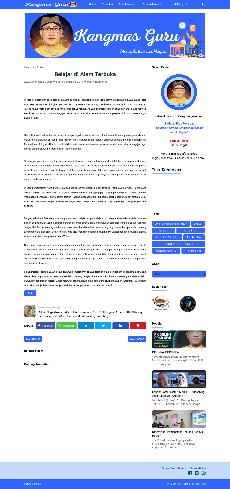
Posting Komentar (97, 81)
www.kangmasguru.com (55, 307)
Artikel (31, 293)
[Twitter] (66, 325)
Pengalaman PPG (166, 250)
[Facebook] (45, 325)
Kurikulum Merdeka (167, 237)
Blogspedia (200, 484)
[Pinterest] (138, 325)
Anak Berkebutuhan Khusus (171, 223)
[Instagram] (203, 473)
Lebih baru (33, 338)
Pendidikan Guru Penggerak (178, 244)
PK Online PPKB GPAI (166, 352)
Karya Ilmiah (190, 230)
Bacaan (163, 230)
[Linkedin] (120, 325)
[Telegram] (86, 325)
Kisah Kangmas (179, 4)
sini (171, 153)
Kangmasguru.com (190, 116)
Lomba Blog (194, 237)
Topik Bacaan (126, 4)
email (201, 158)
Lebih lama (137, 338)
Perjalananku (193, 250)
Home (92, 4)
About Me (107, 4)
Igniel (179, 484)
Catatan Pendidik (152, 4)
